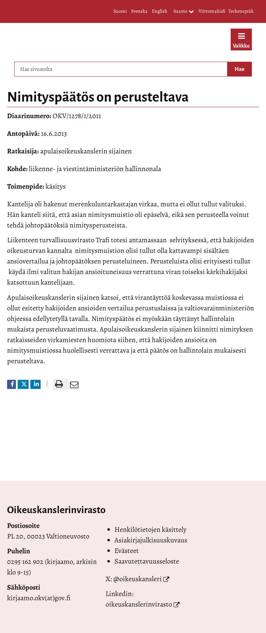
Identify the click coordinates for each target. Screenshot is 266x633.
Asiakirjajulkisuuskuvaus (150, 540)
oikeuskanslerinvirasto (139, 604)
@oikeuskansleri (137, 579)
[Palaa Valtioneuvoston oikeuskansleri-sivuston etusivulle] (109, 40)
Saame (183, 11)
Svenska (139, 11)
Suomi (120, 11)
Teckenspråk (241, 11)
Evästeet (126, 550)
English (159, 11)
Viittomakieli (212, 11)
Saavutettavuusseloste (146, 561)
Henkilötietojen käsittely (150, 529)
